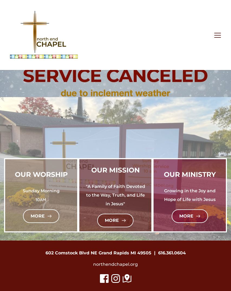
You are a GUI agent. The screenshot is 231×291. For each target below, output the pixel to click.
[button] (217, 35)
